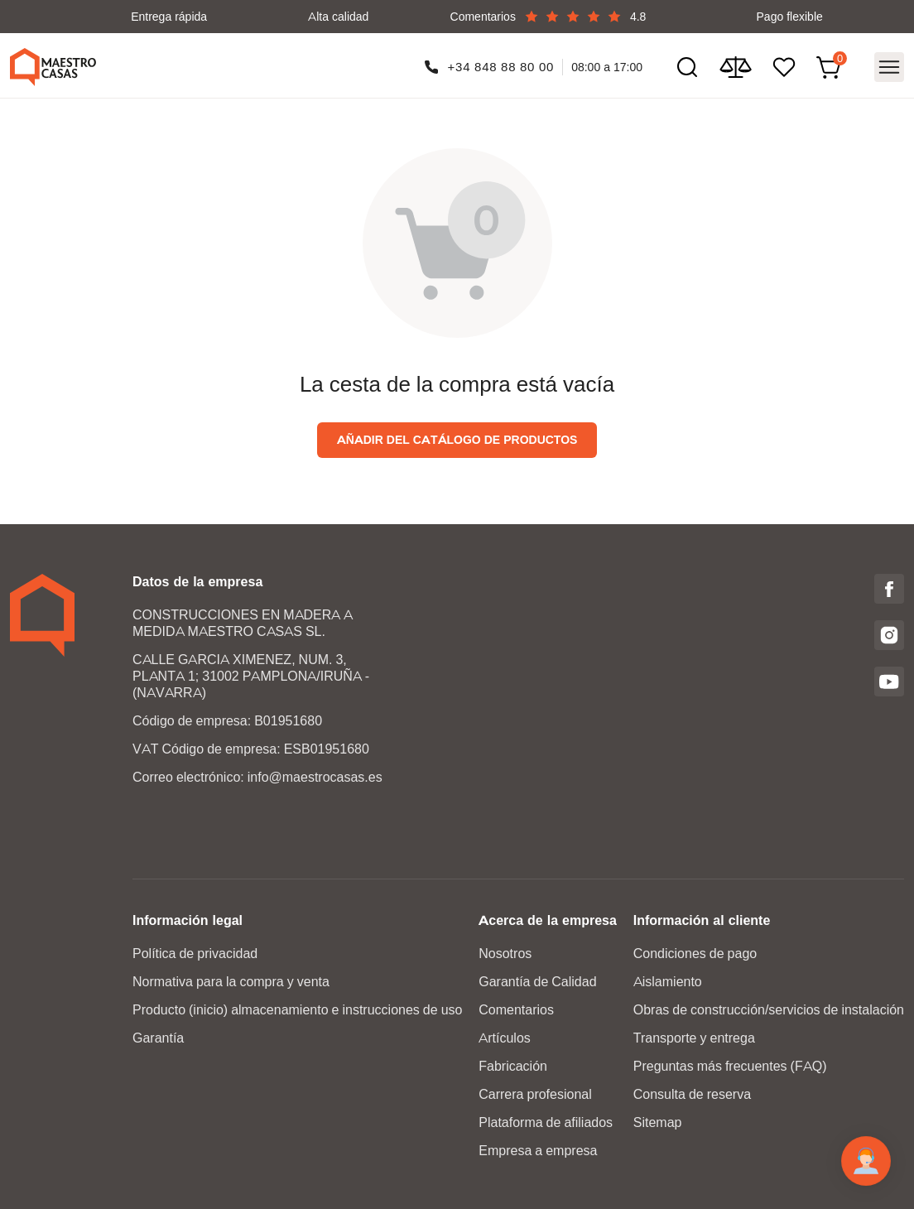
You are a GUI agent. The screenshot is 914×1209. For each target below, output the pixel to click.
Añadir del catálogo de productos (457, 439)
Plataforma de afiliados (546, 1122)
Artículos (505, 1038)
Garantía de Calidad (537, 982)
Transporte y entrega (694, 1038)
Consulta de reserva (692, 1094)
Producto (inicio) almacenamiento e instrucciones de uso (297, 1010)
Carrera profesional (535, 1094)
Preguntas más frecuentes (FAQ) (730, 1066)
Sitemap (657, 1122)
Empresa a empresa (538, 1150)
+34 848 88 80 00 (501, 67)
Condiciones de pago (695, 953)
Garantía (158, 1038)
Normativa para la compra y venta (231, 982)
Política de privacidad (194, 953)
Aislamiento (667, 982)
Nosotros (505, 953)
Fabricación (513, 1066)
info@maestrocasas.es (315, 777)
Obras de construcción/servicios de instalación (768, 1010)
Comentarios (516, 1010)
